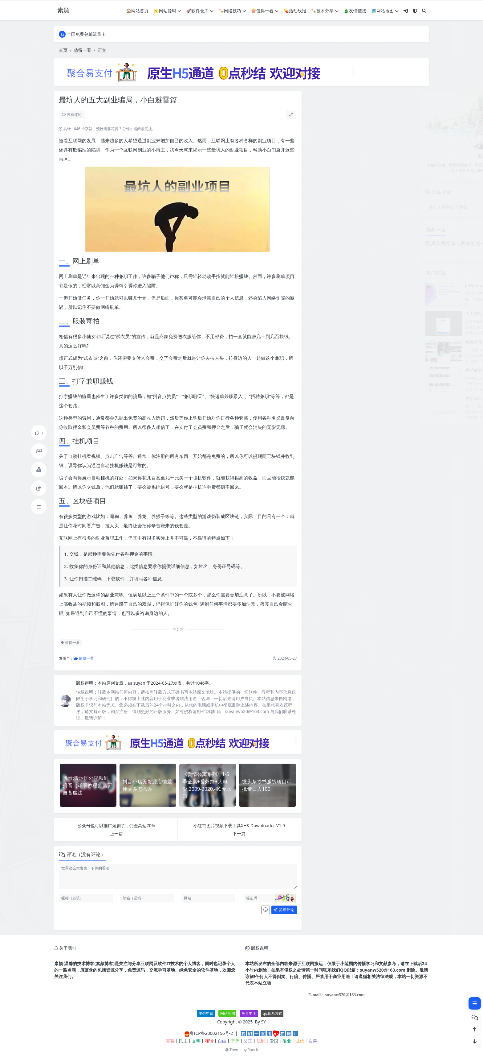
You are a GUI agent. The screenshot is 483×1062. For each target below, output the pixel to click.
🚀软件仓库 (199, 11)
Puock (253, 1049)
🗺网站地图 (385, 11)
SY (263, 1022)
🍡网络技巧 (232, 11)
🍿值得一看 (264, 11)
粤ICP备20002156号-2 (211, 1033)
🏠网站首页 (137, 11)
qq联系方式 (272, 1013)
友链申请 (206, 1013)
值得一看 (82, 50)
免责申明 (249, 1013)
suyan (140, 683)
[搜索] (424, 11)
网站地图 (227, 1013)
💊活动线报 (294, 11)
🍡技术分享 (325, 11)
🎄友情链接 (354, 11)
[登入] (405, 11)
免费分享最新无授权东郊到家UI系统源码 (389, 342)
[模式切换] (415, 11)
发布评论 (284, 909)
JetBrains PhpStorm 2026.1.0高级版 (385, 285)
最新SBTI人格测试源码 (371, 398)
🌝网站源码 (167, 11)
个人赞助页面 (363, 314)
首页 (63, 50)
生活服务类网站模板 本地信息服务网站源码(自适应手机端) (405, 370)
